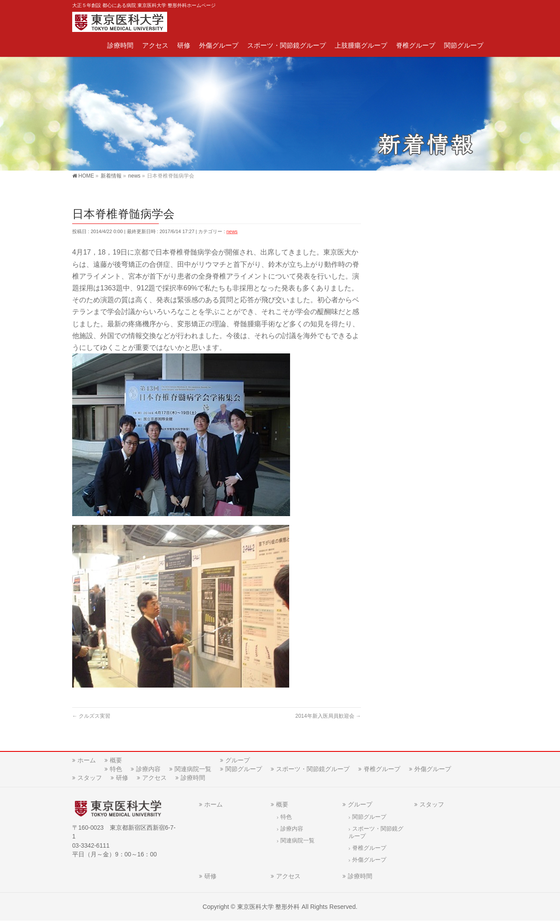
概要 (116, 761)
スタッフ (89, 778)
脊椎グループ (382, 769)
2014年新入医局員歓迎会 (328, 716)
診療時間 (193, 778)
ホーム (86, 761)
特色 (116, 769)
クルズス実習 (91, 716)
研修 (122, 778)
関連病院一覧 (193, 769)
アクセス (154, 778)
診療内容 (148, 769)
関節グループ (243, 769)
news (232, 231)
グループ (237, 761)
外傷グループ (432, 769)
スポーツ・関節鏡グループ (313, 769)
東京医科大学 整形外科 (268, 907)
